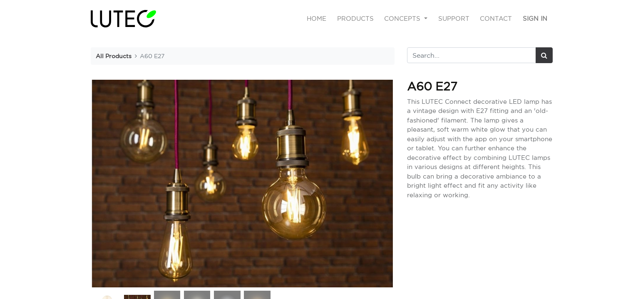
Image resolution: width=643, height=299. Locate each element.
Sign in (535, 18)
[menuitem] (316, 19)
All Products (114, 56)
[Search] (544, 55)
